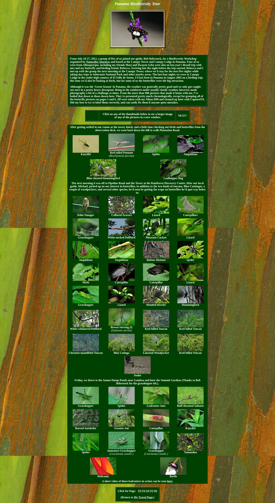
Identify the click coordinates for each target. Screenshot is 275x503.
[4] (147, 491)
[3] (143, 491)
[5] (151, 491)
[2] (139, 491)
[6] (155, 491)
